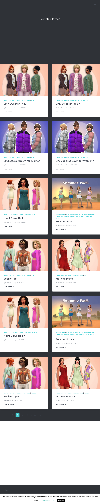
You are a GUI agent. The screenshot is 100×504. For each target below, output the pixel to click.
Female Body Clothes (11, 214)
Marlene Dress (64, 278)
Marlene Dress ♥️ (65, 396)
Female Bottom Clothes (74, 214)
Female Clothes (9, 100)
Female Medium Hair (62, 216)
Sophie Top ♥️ (11, 396)
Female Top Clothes (23, 100)
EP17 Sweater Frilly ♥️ (68, 103)
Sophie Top (10, 278)
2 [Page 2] (12, 415)
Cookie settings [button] (47, 500)
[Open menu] (95, 4)
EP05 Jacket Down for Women (22, 160)
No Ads (85, 100)
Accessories (60, 214)
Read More (9, 112)
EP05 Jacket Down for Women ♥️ (75, 160)
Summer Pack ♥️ (65, 339)
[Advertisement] (50, 47)
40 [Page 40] (35, 415)
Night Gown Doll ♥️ (14, 335)
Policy (6, 490)
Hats (91, 216)
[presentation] (24, 80)
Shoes (58, 218)
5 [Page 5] (27, 415)
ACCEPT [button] (61, 500)
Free (32, 100)
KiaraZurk (8, 108)
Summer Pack (64, 221)
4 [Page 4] (22, 415)
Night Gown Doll (13, 218)
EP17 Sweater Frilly (15, 103)
